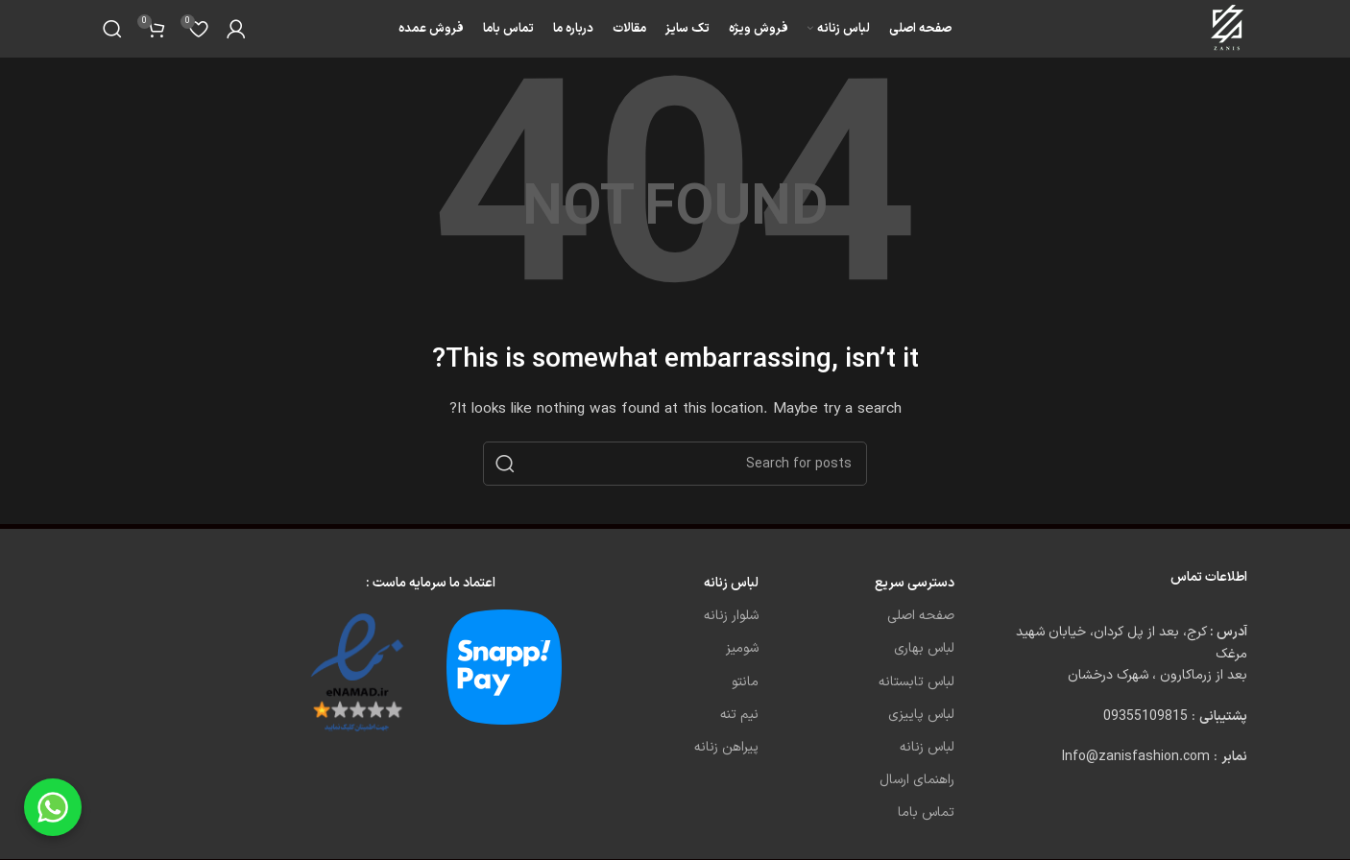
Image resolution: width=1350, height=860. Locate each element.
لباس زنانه (927, 747)
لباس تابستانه (916, 682)
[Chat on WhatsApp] (53, 807)
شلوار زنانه (731, 616)
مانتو (745, 682)
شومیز (742, 648)
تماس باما (926, 812)
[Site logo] (1228, 28)
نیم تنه (739, 715)
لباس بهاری (924, 648)
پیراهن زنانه (726, 747)
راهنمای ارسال (917, 780)
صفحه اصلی (920, 616)
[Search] (112, 29)
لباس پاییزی (921, 715)
